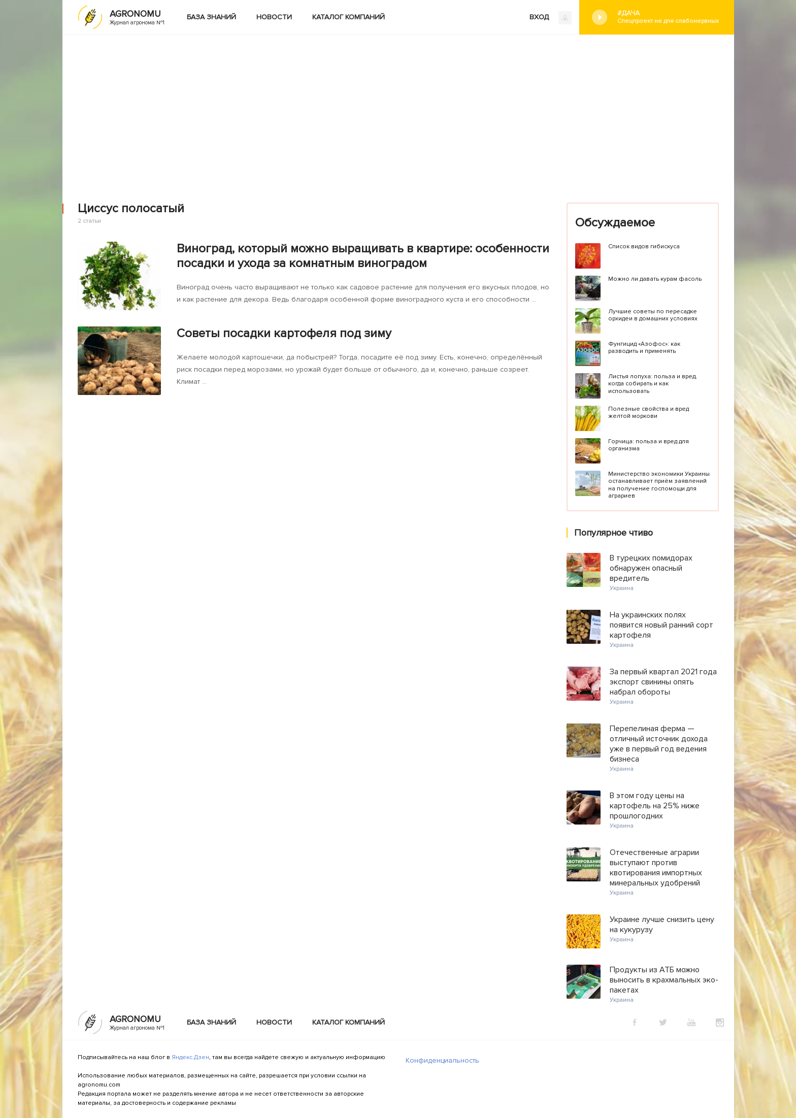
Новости (274, 17)
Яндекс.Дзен (190, 1057)
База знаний (211, 17)
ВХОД (550, 17)
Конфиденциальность (442, 1060)
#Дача (668, 17)
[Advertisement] (398, 111)
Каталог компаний (348, 17)
